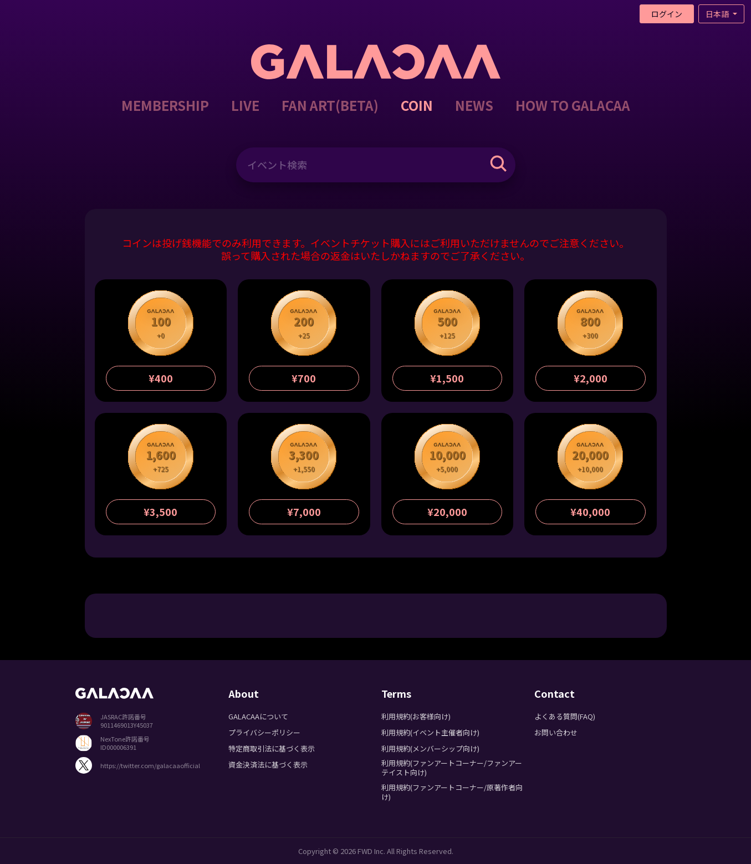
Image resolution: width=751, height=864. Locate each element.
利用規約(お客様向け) (416, 716)
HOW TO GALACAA (572, 105)
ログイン (666, 13)
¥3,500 (160, 511)
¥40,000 (590, 511)
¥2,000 (590, 378)
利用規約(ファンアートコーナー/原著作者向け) (452, 792)
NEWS (474, 105)
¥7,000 (304, 511)
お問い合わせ (556, 732)
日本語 (718, 13)
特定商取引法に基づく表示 (271, 748)
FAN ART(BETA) (330, 105)
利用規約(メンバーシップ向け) (430, 748)
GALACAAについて (258, 716)
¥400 (161, 378)
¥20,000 (447, 511)
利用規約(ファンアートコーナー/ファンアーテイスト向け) (451, 767)
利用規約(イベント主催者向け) (430, 732)
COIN (417, 105)
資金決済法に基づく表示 (268, 764)
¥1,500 (447, 378)
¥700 (304, 378)
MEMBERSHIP (165, 105)
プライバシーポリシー (264, 732)
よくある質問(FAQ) (564, 716)
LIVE (245, 105)
